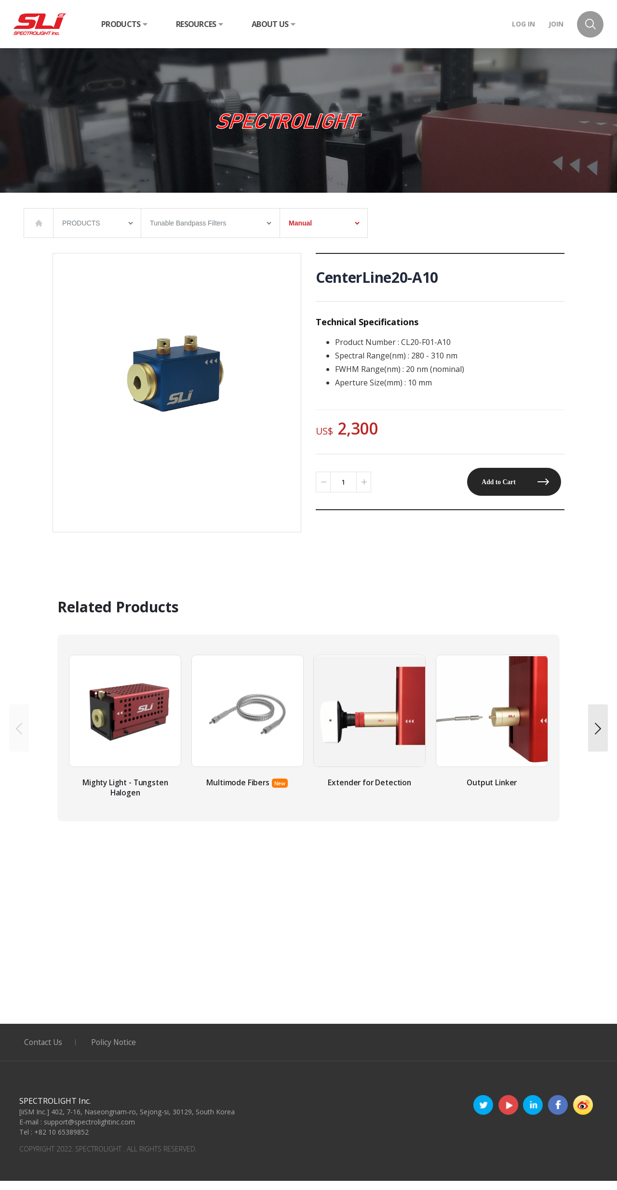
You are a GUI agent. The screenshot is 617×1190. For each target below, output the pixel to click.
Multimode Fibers (237, 791)
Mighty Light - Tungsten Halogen (125, 796)
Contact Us (44, 1051)
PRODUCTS (124, 24)
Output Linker (492, 791)
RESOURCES (199, 24)
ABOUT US (273, 24)
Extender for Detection (369, 791)
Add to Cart (497, 482)
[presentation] (19, 732)
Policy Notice (116, 1051)
